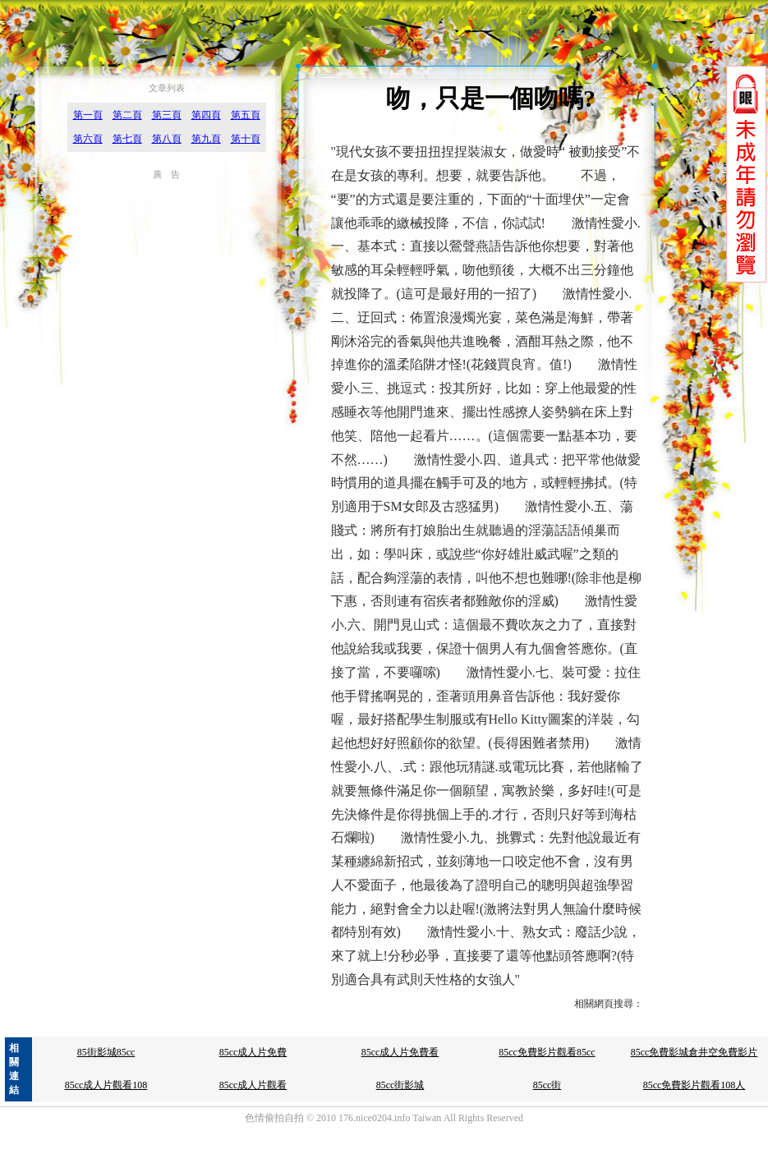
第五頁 (245, 115)
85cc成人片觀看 (253, 1085)
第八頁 (167, 139)
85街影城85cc (106, 1052)
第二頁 (127, 115)
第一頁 (88, 115)
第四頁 (206, 115)
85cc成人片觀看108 (106, 1085)
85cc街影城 (400, 1085)
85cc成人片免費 (253, 1052)
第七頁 (127, 139)
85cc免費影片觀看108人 (694, 1085)
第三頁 (167, 115)
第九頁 (206, 139)
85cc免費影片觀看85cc (547, 1052)
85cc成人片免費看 (400, 1052)
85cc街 (547, 1085)
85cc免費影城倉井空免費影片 (694, 1052)
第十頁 (245, 139)
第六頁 (88, 139)
